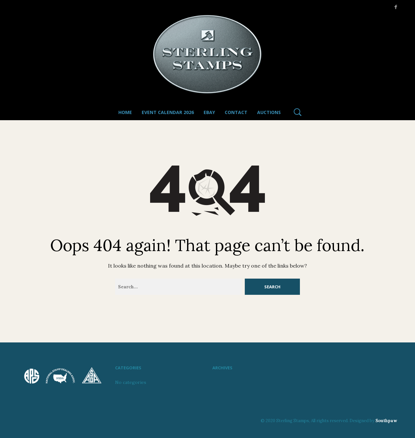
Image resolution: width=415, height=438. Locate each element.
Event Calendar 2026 (168, 112)
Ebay (209, 112)
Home (125, 112)
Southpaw (386, 420)
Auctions (269, 112)
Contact (236, 112)
